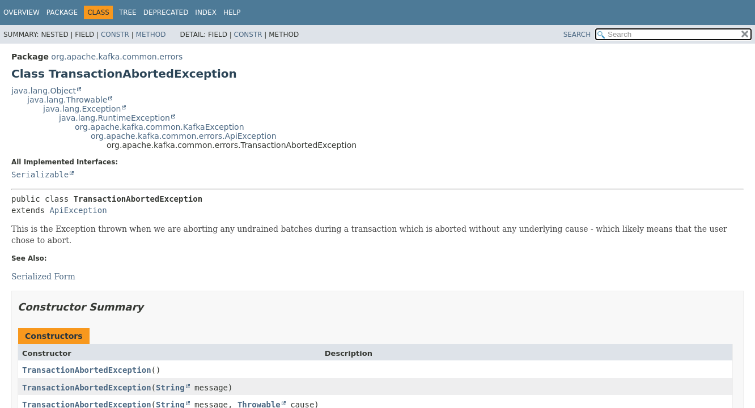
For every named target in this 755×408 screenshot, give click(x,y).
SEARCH (577, 35)
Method (151, 35)
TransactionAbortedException (86, 370)
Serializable (40, 174)
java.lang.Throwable (67, 99)
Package (62, 12)
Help (232, 12)
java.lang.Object (43, 90)
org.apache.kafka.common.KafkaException (159, 126)
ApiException (78, 210)
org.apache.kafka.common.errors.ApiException (184, 136)
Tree (128, 12)
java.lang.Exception (82, 108)
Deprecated (166, 12)
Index (206, 12)
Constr (115, 35)
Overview (21, 12)
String (170, 387)
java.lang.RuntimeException (114, 117)
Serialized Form (43, 276)
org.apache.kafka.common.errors (117, 56)
